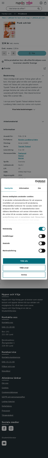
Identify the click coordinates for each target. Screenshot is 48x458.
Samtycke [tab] (8, 188)
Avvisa (24, 275)
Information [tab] (24, 188)
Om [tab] (39, 188)
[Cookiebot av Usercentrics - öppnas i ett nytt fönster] (35, 181)
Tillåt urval (24, 268)
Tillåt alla (24, 261)
